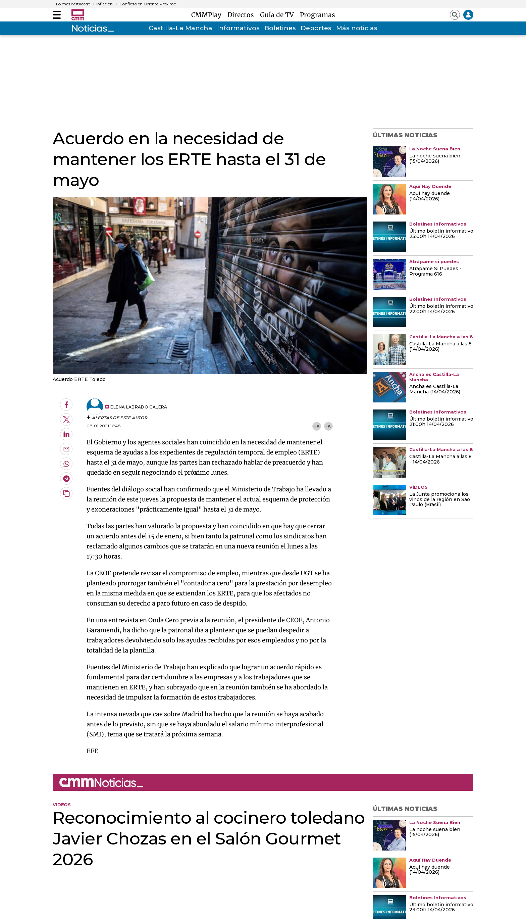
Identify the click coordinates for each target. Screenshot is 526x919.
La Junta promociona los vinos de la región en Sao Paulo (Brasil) (439, 500)
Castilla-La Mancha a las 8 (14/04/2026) (440, 346)
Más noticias (356, 28)
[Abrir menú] (57, 14)
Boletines (280, 28)
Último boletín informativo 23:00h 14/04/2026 (441, 234)
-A (328, 426)
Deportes (316, 28)
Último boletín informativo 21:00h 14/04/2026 (441, 422)
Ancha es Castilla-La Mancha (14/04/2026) (434, 389)
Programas (317, 15)
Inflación (104, 4)
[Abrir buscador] (455, 15)
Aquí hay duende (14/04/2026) (429, 196)
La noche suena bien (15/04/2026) (434, 158)
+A (316, 426)
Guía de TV (278, 15)
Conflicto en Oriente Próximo (147, 4)
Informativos (238, 28)
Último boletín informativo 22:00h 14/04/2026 (441, 309)
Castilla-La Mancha (180, 28)
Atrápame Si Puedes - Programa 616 (435, 271)
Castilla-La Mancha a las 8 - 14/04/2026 (440, 459)
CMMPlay (208, 15)
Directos (242, 15)
